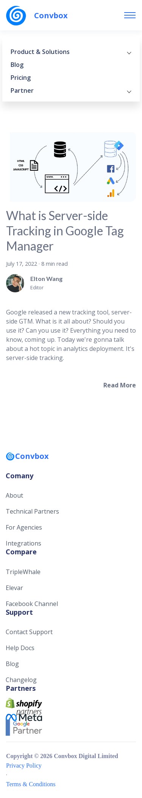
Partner (71, 90)
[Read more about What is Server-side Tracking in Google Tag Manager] (119, 385)
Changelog (21, 680)
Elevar (14, 588)
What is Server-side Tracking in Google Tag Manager (65, 230)
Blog (17, 64)
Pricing (21, 77)
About (14, 495)
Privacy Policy (24, 765)
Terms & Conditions (30, 784)
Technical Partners (32, 511)
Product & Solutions (71, 51)
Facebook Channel (32, 604)
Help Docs (20, 648)
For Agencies (24, 527)
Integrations (23, 543)
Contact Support (29, 632)
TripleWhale (23, 572)
